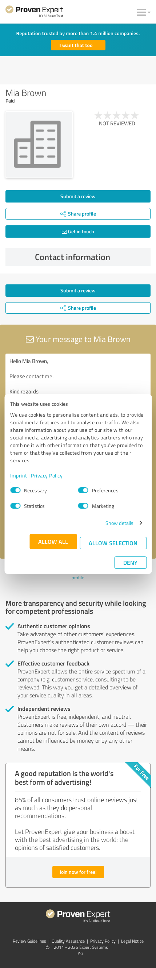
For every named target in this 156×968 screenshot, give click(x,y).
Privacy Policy (47, 475)
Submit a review (78, 196)
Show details (119, 523)
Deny (130, 562)
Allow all (53, 541)
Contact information (91, 257)
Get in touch (78, 231)
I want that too (76, 45)
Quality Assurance (68, 941)
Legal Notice (132, 941)
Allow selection (113, 543)
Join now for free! (78, 871)
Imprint (18, 475)
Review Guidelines (29, 941)
